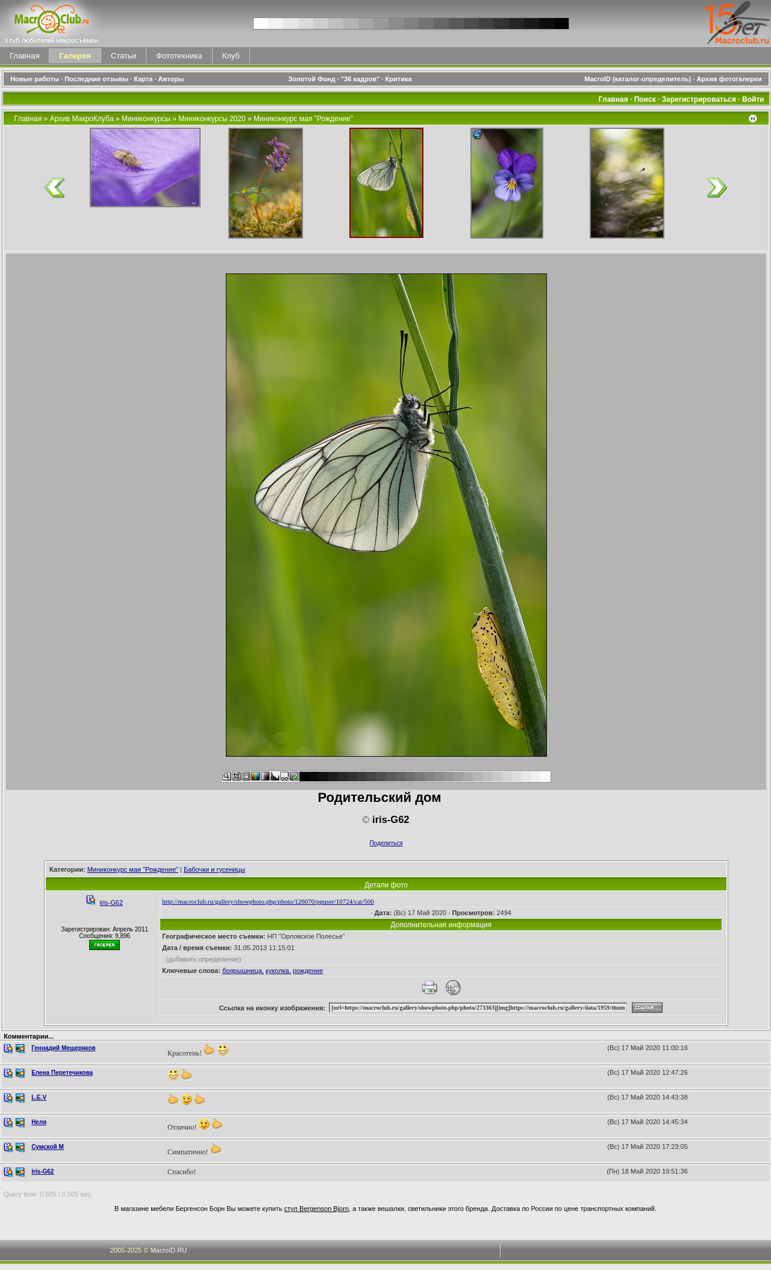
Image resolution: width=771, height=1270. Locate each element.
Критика (399, 79)
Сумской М (47, 1146)
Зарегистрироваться (699, 99)
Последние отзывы (96, 79)
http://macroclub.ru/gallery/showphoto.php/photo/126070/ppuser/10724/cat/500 (267, 901)
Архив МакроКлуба (82, 118)
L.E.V (38, 1097)
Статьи (123, 55)
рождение (308, 970)
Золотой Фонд (312, 79)
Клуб (231, 55)
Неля (38, 1122)
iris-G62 (111, 902)
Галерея (75, 55)
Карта (143, 79)
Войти (753, 99)
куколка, (278, 970)
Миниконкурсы (146, 118)
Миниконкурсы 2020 (211, 118)
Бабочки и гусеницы (214, 869)
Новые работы (34, 79)
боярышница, (243, 970)
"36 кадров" (360, 79)
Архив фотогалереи (730, 79)
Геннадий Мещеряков (63, 1048)
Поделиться (385, 843)
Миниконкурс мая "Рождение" (303, 118)
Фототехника (179, 55)
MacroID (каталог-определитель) (637, 79)
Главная (24, 55)
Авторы (171, 79)
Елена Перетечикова (62, 1072)
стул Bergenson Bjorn (316, 1208)
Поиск (645, 99)
